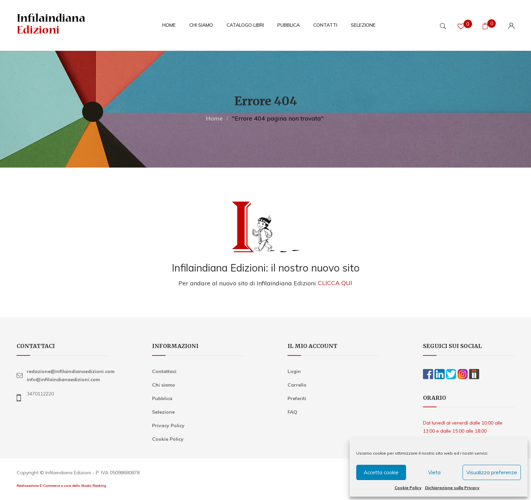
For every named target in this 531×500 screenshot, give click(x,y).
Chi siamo (163, 385)
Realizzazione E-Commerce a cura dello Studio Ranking (61, 485)
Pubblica (162, 398)
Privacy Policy (168, 425)
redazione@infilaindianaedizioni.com (70, 371)
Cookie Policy (408, 487)
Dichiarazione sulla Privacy (452, 487)
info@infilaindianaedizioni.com (63, 379)
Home (214, 118)
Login (294, 371)
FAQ (292, 412)
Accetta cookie (381, 472)
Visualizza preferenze (491, 472)
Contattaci (164, 371)
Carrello (297, 385)
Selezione (163, 412)
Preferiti (297, 398)
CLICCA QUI (335, 283)
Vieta (434, 472)
